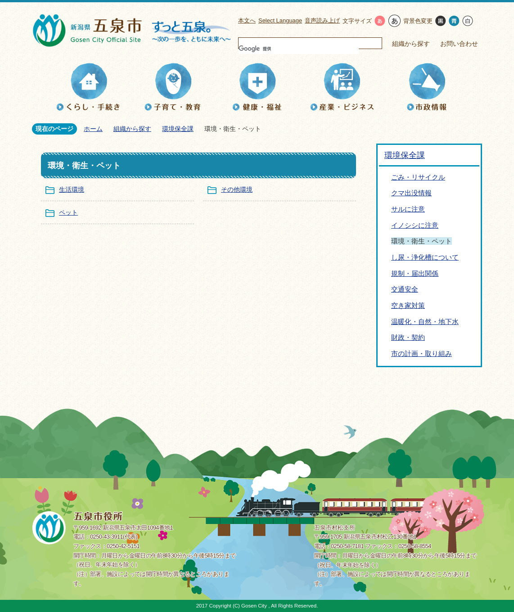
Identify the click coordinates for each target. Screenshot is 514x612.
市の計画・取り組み (421, 353)
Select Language (280, 20)
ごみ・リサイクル (418, 177)
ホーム (93, 128)
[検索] (299, 48)
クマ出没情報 (411, 193)
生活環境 (71, 189)
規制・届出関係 (414, 273)
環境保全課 (178, 128)
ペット (68, 212)
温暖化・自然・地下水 (425, 321)
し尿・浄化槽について (425, 257)
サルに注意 (408, 209)
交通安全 (404, 289)
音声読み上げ (322, 20)
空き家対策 (408, 305)
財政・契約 (408, 337)
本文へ (247, 20)
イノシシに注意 (414, 225)
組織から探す (411, 43)
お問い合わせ (459, 43)
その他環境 (236, 189)
